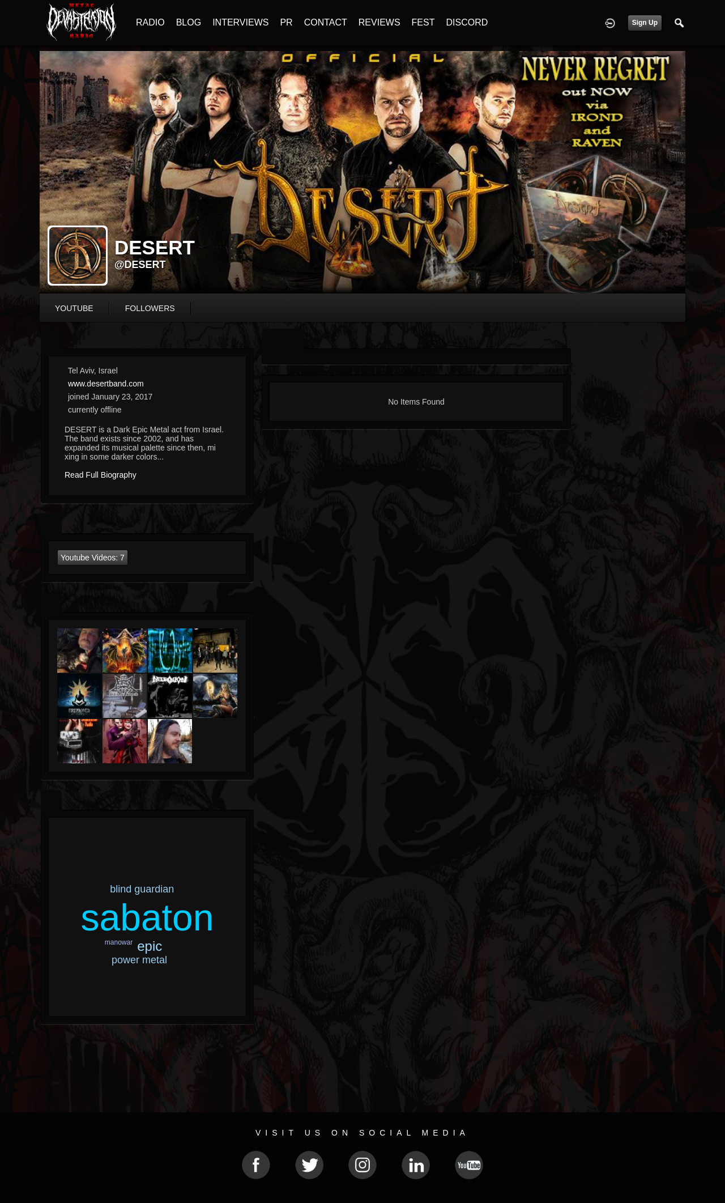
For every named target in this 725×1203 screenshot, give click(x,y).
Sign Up (645, 23)
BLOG (188, 22)
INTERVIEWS (240, 22)
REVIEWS (379, 22)
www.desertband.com (106, 383)
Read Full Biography (101, 474)
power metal (139, 960)
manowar (119, 942)
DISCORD (467, 22)
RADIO (150, 22)
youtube (74, 308)
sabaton (147, 917)
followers (150, 308)
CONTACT (325, 22)
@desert (140, 264)
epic (149, 946)
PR (286, 22)
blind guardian (142, 889)
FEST (423, 22)
